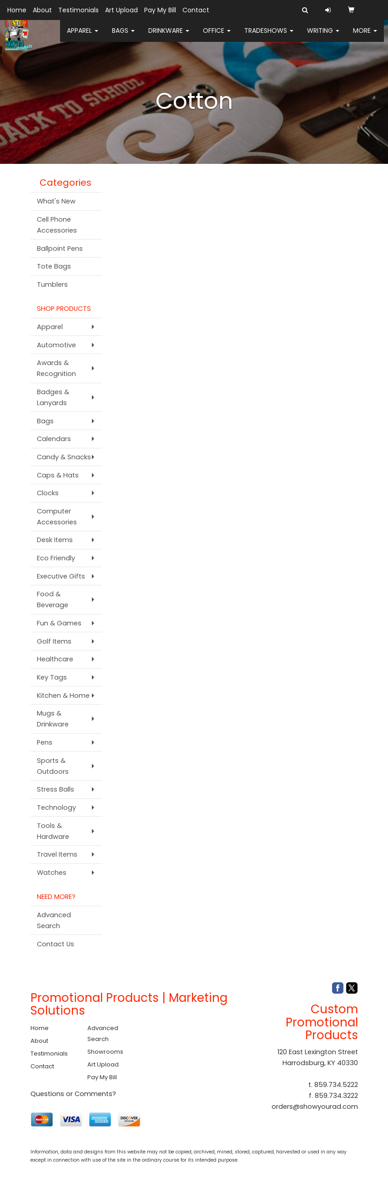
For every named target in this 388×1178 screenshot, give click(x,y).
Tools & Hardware (53, 831)
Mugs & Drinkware (53, 719)
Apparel (82, 36)
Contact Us (55, 944)
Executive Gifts (61, 576)
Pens (44, 742)
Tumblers (52, 284)
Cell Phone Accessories (57, 225)
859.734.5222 (336, 1084)
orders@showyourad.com (315, 1106)
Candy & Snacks (64, 457)
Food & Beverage (52, 599)
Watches (51, 872)
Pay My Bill (160, 10)
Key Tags (52, 677)
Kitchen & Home (63, 695)
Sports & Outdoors (53, 766)
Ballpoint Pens (60, 248)
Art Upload (121, 10)
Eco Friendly (56, 558)
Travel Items (57, 854)
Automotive (56, 345)
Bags (123, 36)
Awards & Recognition (56, 368)
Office (217, 36)
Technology (56, 807)
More (365, 36)
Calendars (54, 438)
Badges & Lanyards (53, 397)
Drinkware (168, 36)
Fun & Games (59, 623)
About (42, 10)
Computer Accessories (57, 517)
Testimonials (78, 10)
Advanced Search (54, 920)
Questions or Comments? (73, 1093)
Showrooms (105, 1051)
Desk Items (55, 539)
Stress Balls (55, 789)
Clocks (48, 493)
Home (16, 10)
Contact (195, 10)
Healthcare (55, 659)
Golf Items (54, 641)
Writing (323, 36)
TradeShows (268, 36)
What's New (56, 201)
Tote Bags (54, 266)
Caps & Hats (58, 475)
